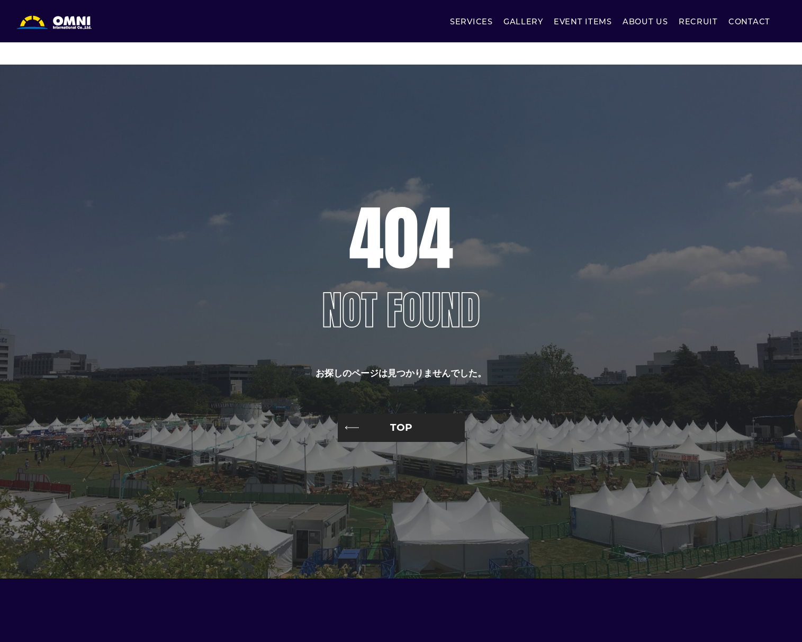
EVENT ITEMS (583, 22)
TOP (401, 427)
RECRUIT (698, 22)
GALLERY (523, 22)
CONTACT (749, 22)
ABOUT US (645, 22)
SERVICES (471, 22)
